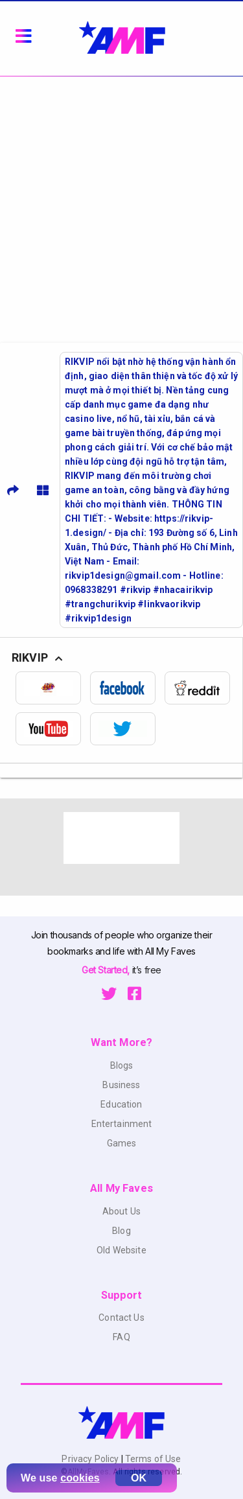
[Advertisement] (121, 204)
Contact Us (121, 1317)
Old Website (121, 1250)
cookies (80, 1477)
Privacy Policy (91, 1459)
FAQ (121, 1337)
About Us (121, 1211)
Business (121, 1085)
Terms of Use (152, 1459)
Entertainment (121, 1124)
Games (122, 1143)
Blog (121, 1231)
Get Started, (107, 969)
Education (121, 1104)
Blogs (121, 1065)
